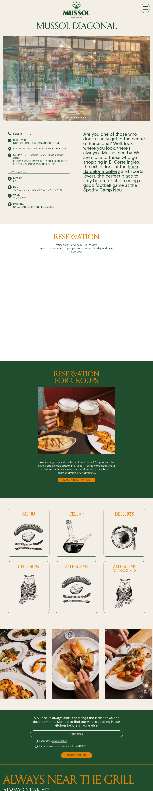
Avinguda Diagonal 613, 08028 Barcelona (40, 148)
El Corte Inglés (124, 162)
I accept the (53, 741)
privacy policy (59, 741)
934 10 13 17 (22, 134)
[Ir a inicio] (76, 10)
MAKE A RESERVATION (76, 479)
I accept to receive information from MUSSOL (63, 746)
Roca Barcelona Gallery (110, 169)
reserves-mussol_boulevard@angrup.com (36, 141)
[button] (67, 117)
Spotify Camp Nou (102, 190)
